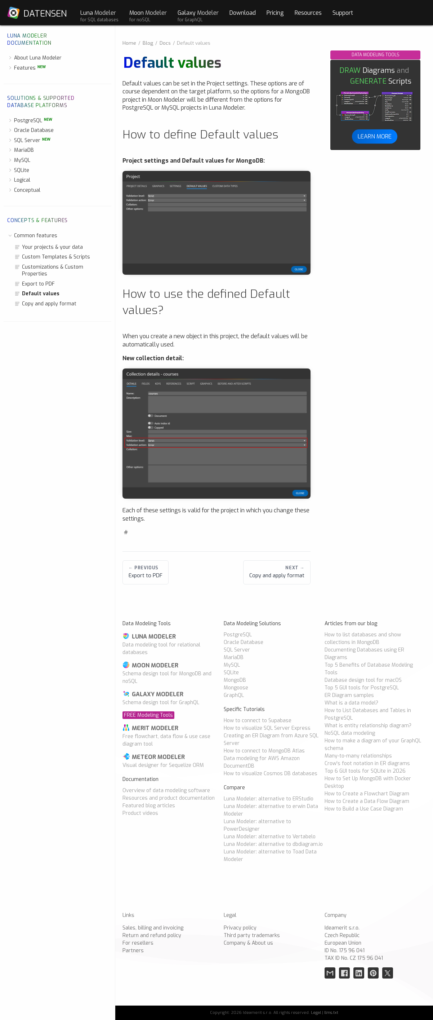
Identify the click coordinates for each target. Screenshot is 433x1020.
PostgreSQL (29, 120)
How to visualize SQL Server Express (267, 728)
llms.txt (331, 1012)
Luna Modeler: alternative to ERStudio (268, 798)
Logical (18, 180)
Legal (316, 1012)
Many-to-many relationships (358, 755)
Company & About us (248, 943)
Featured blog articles (148, 805)
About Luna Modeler (34, 57)
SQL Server (28, 140)
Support (342, 12)
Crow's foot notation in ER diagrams (367, 763)
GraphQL (234, 695)
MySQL (18, 160)
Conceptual (23, 190)
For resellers (137, 943)
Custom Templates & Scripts (52, 256)
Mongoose (236, 687)
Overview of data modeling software (166, 790)
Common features (32, 235)
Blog (148, 43)
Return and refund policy (151, 935)
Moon (148, 16)
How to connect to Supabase (257, 720)
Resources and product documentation (168, 798)
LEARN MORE (375, 136)
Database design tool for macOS (363, 680)
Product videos (140, 813)
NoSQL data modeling (350, 733)
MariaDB (20, 150)
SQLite (18, 170)
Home (129, 43)
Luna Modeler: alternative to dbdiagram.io (273, 844)
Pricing (275, 12)
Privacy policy (240, 927)
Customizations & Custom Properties (48, 271)
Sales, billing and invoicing (152, 927)
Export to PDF (34, 284)
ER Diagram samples (349, 695)
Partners (133, 950)
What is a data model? (351, 702)
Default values (36, 293)
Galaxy (198, 16)
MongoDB (235, 680)
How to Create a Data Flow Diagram (367, 801)
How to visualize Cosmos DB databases (270, 773)
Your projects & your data (48, 247)
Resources (308, 12)
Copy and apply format (45, 303)
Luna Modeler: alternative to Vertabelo (270, 836)
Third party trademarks (252, 935)
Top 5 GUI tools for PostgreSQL (362, 687)
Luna (99, 16)
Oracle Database (30, 130)
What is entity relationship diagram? (368, 725)
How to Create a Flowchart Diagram (367, 793)
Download (242, 12)
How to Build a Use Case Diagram (364, 808)
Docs (165, 43)
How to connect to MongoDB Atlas (264, 750)
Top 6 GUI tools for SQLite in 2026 (365, 771)
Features (26, 68)
